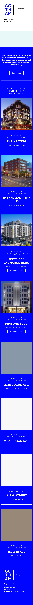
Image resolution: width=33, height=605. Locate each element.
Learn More (16, 73)
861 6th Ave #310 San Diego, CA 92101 (14, 23)
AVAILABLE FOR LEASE (16, 270)
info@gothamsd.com (9, 19)
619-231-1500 (7, 21)
